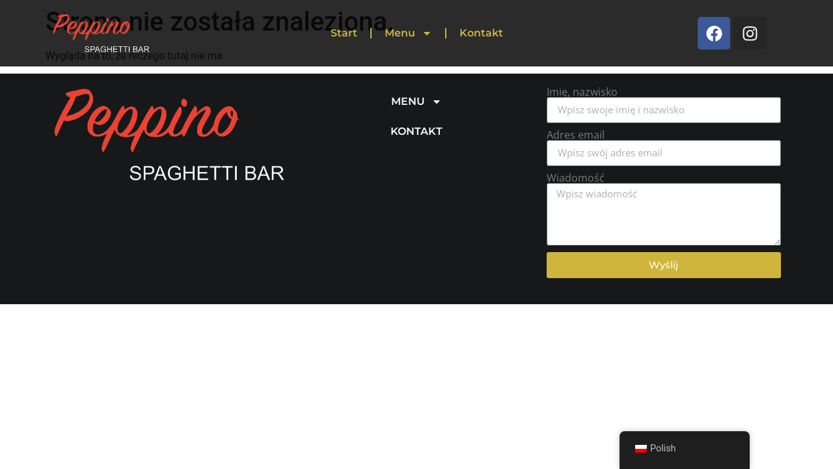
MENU (416, 101)
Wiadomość (576, 178)
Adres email (576, 135)
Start (344, 33)
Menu (408, 33)
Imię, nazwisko (582, 92)
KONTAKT (416, 131)
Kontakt (481, 33)
